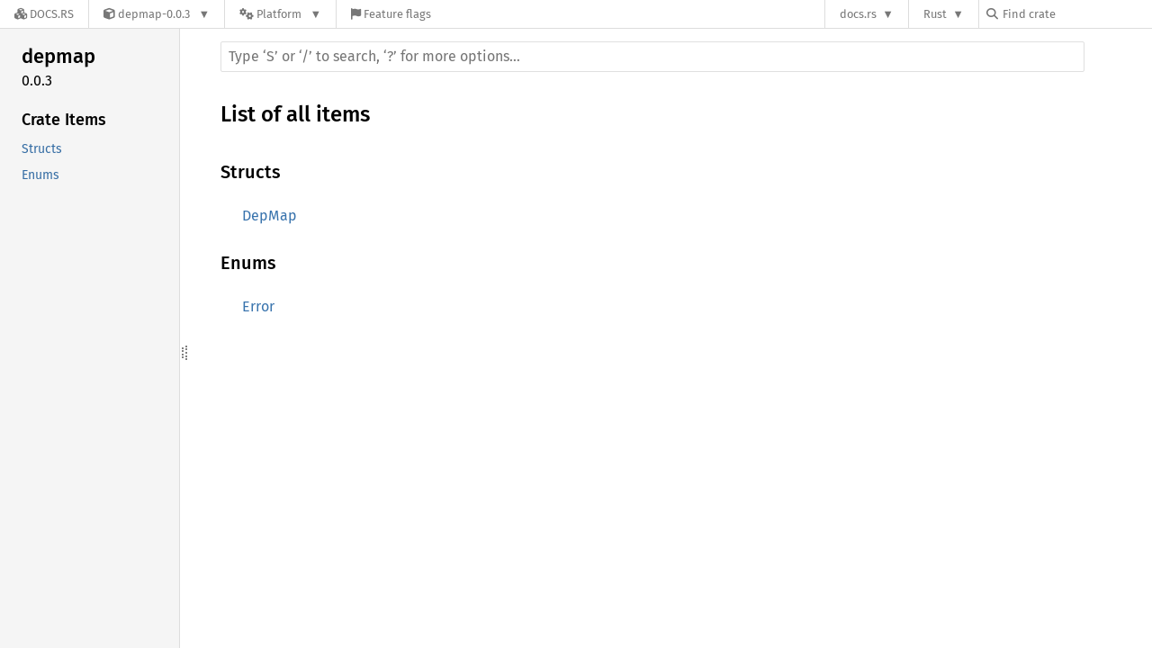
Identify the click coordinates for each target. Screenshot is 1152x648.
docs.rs (858, 14)
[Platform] (280, 14)
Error (258, 306)
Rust (935, 14)
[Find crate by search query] (1076, 14)
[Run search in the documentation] (652, 56)
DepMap (269, 215)
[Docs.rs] (44, 14)
